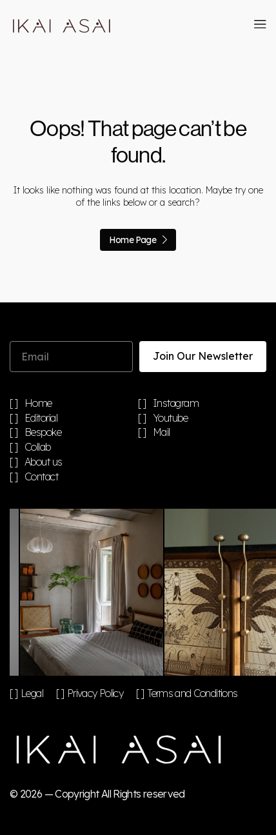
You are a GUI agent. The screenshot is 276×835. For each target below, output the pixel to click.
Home (38, 403)
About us (44, 462)
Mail (161, 432)
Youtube (170, 418)
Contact (42, 477)
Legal (32, 693)
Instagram (176, 403)
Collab (38, 447)
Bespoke (43, 432)
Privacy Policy (95, 693)
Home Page (138, 240)
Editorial (41, 418)
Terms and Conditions (192, 693)
